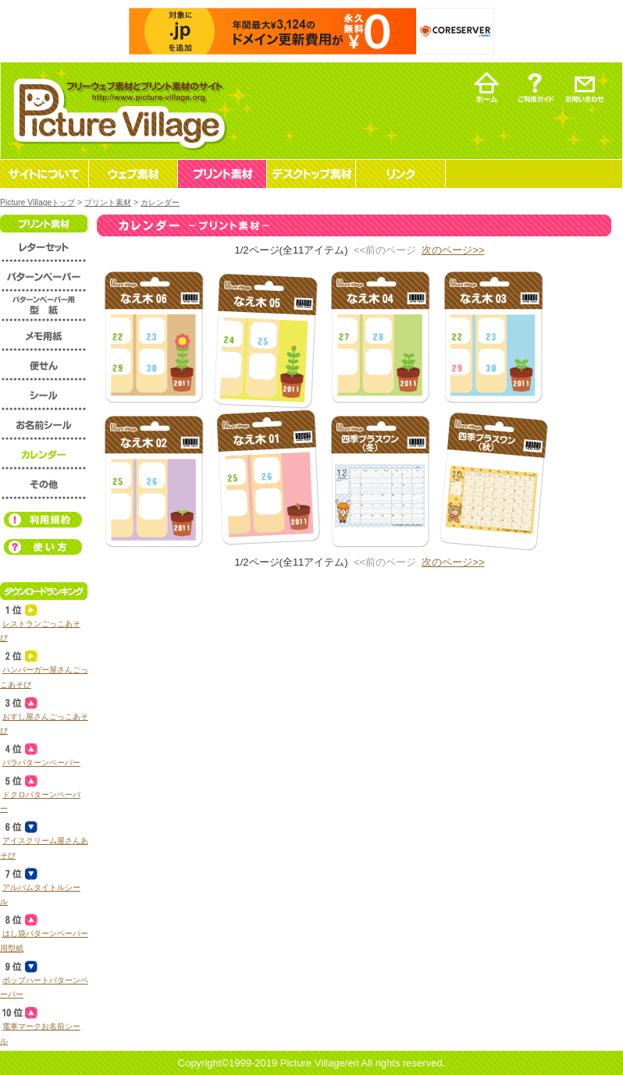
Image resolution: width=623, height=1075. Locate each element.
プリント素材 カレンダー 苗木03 (493, 336)
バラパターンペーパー (41, 762)
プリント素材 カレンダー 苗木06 (153, 336)
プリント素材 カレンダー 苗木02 (153, 481)
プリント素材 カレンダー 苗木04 (379, 336)
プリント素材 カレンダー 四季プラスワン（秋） (493, 481)
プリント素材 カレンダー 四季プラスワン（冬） (379, 481)
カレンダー (160, 202)
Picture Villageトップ (37, 202)
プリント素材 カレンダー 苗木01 (266, 481)
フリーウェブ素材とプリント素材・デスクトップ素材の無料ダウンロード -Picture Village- (117, 110)
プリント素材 (107, 202)
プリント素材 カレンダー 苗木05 (266, 336)
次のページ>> (453, 250)
